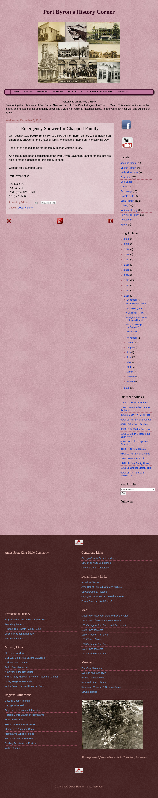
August (130, 347)
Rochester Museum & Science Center (101, 687)
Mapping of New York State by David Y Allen (104, 615)
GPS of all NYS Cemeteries (96, 562)
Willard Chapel (12, 748)
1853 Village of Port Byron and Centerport (103, 625)
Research (125, 219)
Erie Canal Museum (91, 668)
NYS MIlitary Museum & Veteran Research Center (31, 676)
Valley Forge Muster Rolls (18, 681)
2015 (127, 270)
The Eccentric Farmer (136, 304)
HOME (16, 92)
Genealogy (126, 191)
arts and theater (128, 163)
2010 (127, 295)
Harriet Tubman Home (93, 677)
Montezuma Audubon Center (20, 729)
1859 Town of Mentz (92, 629)
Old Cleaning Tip (134, 308)
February (131, 376)
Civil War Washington (16, 662)
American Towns (90, 582)
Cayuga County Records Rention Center (102, 596)
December (132, 300)
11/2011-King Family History (135, 463)
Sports (124, 224)
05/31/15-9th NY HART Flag (135, 414)
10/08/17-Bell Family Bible (134, 402)
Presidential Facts (14, 638)
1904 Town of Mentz (92, 648)
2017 (127, 259)
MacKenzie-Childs (14, 719)
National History (128, 210)
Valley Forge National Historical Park (24, 686)
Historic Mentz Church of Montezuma (24, 714)
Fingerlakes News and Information (23, 710)
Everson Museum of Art (93, 672)
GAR (123, 186)
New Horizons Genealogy (95, 567)
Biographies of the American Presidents (26, 619)
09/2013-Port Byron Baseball (135, 419)
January (131, 381)
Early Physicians (129, 172)
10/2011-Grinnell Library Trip (135, 467)
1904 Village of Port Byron (95, 653)
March (130, 372)
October (131, 342)
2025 (127, 239)
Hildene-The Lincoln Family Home (23, 629)
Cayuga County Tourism (17, 700)
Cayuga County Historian (94, 591)
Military (124, 205)
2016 (127, 264)
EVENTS (28, 92)
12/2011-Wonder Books (133, 458)
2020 (127, 249)
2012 (127, 285)
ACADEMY (58, 92)
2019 (127, 254)
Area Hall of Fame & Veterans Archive (101, 587)
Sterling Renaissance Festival (20, 743)
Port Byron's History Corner (79, 11)
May (129, 362)
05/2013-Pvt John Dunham (134, 424)
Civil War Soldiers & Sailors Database (25, 657)
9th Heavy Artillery (14, 653)
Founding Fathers (14, 624)
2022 (127, 244)
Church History (128, 167)
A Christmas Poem (134, 313)
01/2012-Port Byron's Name (135, 453)
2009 (127, 387)
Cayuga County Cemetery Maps (98, 558)
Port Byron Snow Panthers (19, 738)
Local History (25, 207)
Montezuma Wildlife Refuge (19, 733)
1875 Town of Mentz (92, 639)
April (129, 367)
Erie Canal (126, 181)
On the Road (132, 331)
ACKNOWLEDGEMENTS (99, 92)
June (129, 357)
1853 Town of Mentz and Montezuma (101, 620)
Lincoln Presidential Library (19, 633)
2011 (127, 290)
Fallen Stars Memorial (16, 667)
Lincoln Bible (127, 196)
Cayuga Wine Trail (14, 705)
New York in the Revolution (19, 671)
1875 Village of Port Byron (95, 644)
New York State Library (93, 682)
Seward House (89, 691)
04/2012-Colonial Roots (133, 449)
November (132, 338)
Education (125, 177)
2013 (127, 280)
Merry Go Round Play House (20, 724)
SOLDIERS (42, 92)
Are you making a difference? (134, 325)
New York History (129, 214)
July (129, 352)
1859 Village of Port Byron (95, 634)
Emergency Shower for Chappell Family (136, 318)
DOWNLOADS (75, 92)
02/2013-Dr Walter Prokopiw (135, 429)
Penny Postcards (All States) (96, 601)
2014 (127, 275)
